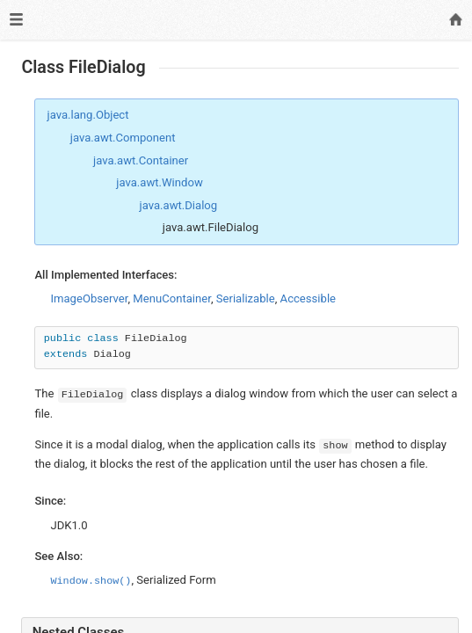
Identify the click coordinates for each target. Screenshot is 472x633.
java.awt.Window (159, 182)
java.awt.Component (123, 137)
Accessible (308, 298)
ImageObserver (88, 298)
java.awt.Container (140, 160)
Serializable (245, 298)
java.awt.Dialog (179, 205)
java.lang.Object (88, 114)
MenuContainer (172, 298)
